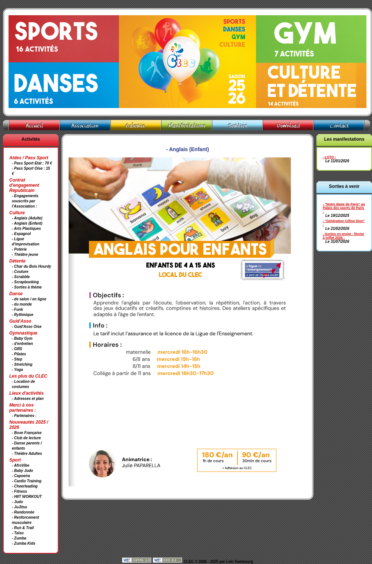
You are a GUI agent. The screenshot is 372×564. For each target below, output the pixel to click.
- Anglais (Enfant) (27, 223)
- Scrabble (21, 277)
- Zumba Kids (23, 543)
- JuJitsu (19, 507)
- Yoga (17, 370)
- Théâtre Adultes (27, 453)
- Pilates (19, 354)
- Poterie (19, 249)
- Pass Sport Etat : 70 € (32, 163)
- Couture (20, 272)
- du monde (22, 304)
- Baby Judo (22, 471)
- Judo (17, 502)
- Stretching (22, 364)
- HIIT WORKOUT (27, 497)
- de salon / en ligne (29, 299)
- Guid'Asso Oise (26, 327)
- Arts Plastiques (26, 228)
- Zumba (19, 538)
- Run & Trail (23, 528)
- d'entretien (22, 344)
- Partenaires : (24, 416)
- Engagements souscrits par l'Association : (25, 201)
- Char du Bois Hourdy (31, 266)
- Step (17, 359)
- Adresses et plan (28, 399)
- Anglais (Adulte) (27, 218)
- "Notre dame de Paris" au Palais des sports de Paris (344, 206)
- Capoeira (21, 476)
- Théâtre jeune (25, 254)
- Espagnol (21, 234)
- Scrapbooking (25, 282)
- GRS (17, 349)
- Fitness (19, 491)
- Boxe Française (26, 433)
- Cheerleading (24, 486)
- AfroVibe (20, 465)
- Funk (17, 309)
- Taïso (18, 533)
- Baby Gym (22, 338)
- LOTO (328, 157)
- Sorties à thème (27, 287)
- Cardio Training (26, 481)
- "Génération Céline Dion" (344, 221)
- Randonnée (23, 512)
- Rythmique (22, 315)
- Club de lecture (26, 438)
